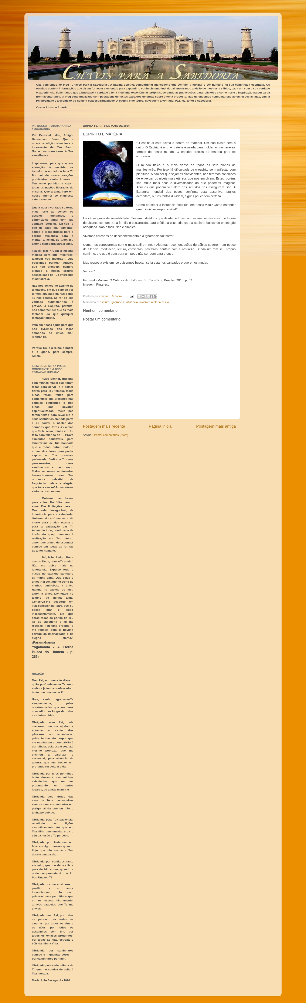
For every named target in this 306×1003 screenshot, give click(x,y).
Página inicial (160, 426)
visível (166, 302)
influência (132, 302)
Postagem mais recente (104, 426)
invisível (144, 302)
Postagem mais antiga (216, 426)
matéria (156, 302)
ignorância (117, 302)
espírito (104, 302)
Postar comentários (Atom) (111, 435)
